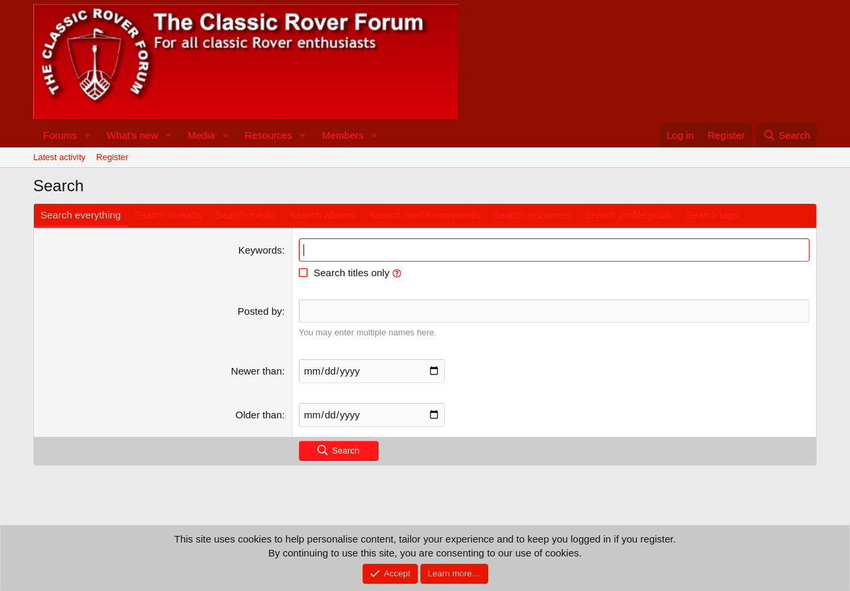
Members (343, 135)
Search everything (81, 214)
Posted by (260, 311)
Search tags (711, 214)
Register (112, 157)
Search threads (168, 214)
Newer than (256, 371)
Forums (60, 135)
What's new (132, 135)
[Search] (786, 135)
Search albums (323, 214)
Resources (268, 135)
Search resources (532, 214)
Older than (259, 414)
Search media (246, 214)
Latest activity (59, 157)
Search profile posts (628, 214)
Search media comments (424, 214)
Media (201, 135)
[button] (87, 135)
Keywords (260, 250)
